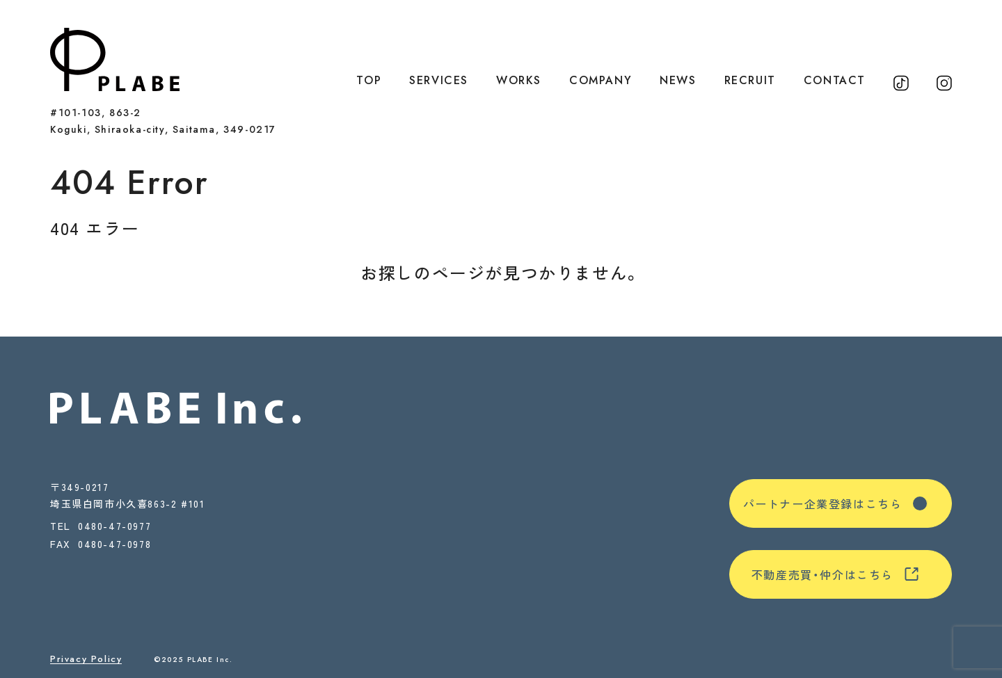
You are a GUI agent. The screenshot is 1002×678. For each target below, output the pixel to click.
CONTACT (835, 80)
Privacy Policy (86, 659)
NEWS (678, 80)
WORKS (518, 80)
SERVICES (438, 80)
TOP (368, 80)
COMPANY (600, 80)
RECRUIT (750, 80)
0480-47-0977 (114, 526)
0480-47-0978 (114, 545)
